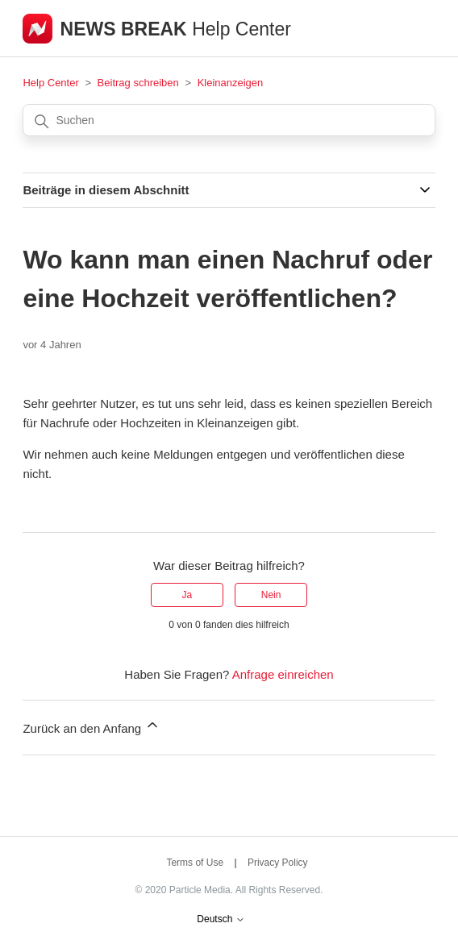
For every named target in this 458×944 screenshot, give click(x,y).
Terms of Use (194, 862)
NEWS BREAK (126, 29)
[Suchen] (229, 120)
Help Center (50, 83)
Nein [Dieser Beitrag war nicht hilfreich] (271, 595)
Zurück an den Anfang (91, 726)
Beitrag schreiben (138, 83)
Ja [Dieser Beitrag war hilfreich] (187, 595)
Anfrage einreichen (283, 674)
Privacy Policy (278, 862)
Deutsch (220, 919)
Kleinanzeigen (231, 83)
